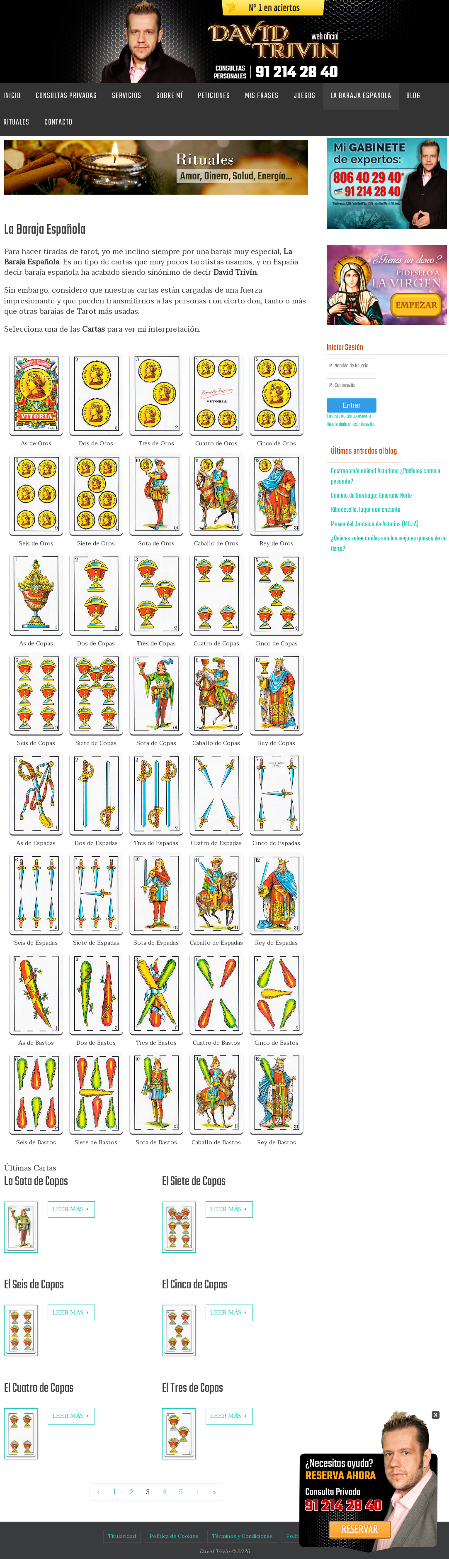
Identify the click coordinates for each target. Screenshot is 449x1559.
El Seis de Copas (34, 1285)
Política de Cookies (174, 1536)
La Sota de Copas (36, 1181)
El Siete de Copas (194, 1181)
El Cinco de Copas (194, 1285)
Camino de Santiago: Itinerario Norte (371, 496)
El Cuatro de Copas (38, 1388)
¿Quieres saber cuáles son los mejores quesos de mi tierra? (389, 544)
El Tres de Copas (192, 1388)
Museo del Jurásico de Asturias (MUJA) (375, 524)
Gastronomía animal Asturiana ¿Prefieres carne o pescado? (385, 476)
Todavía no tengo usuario (349, 416)
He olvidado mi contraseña (350, 424)
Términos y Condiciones (242, 1536)
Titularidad (122, 1536)
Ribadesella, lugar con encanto (365, 510)
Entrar (351, 405)
